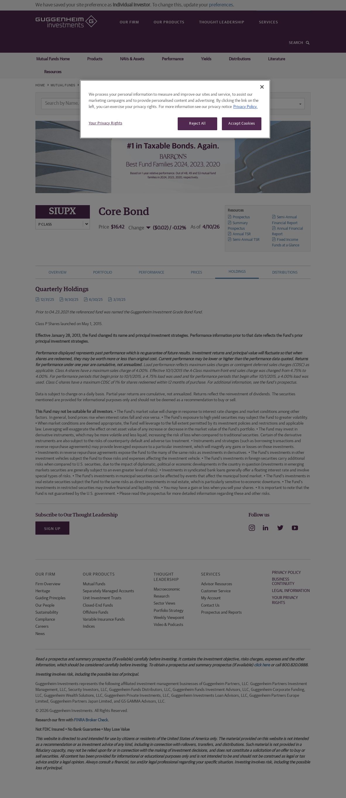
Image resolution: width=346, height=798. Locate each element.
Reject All (197, 124)
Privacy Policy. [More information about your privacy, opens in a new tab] (245, 107)
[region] (175, 109)
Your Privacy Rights (105, 123)
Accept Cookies (241, 124)
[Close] (262, 86)
